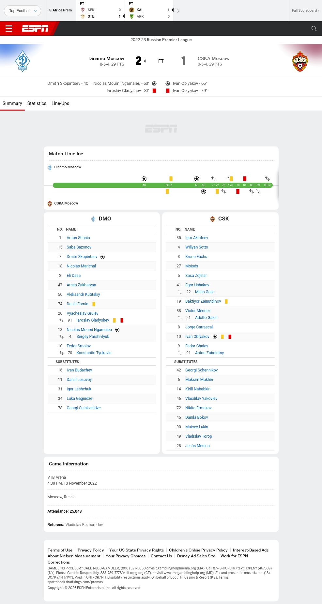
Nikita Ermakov (198, 408)
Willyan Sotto (196, 247)
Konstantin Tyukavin (94, 353)
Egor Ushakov (197, 285)
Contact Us (161, 555)
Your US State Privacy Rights (136, 550)
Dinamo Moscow (67, 167)
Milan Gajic (204, 292)
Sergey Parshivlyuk (93, 336)
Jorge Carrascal (199, 327)
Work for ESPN (234, 555)
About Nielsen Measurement (74, 555)
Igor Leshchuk (79, 389)
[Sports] (22, 11)
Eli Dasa (74, 275)
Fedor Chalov (196, 346)
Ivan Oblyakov (197, 336)
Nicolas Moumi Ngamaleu (89, 329)
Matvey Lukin (196, 427)
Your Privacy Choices (126, 555)
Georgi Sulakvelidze (84, 408)
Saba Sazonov (79, 247)
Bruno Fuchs (196, 256)
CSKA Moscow (66, 203)
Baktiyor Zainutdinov (203, 301)
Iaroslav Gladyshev (93, 320)
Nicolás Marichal (81, 266)
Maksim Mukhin (199, 379)
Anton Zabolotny (209, 353)
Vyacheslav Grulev (83, 313)
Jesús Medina (197, 446)
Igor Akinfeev (196, 237)
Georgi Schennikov (201, 370)
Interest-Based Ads (250, 550)
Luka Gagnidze (79, 398)
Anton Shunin (78, 237)
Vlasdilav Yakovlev (201, 398)
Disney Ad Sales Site (196, 555)
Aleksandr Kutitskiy (83, 294)
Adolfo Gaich (206, 317)
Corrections (59, 562)
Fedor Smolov (79, 346)
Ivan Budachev (79, 370)
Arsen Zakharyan (81, 285)
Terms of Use (60, 550)
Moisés (191, 266)
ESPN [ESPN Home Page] (35, 28)
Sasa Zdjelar (196, 275)
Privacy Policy (91, 550)
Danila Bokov (196, 417)
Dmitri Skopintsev (82, 256)
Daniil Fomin (77, 304)
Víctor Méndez (197, 311)
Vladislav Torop (198, 436)
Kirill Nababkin (197, 389)
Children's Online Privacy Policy (198, 550)
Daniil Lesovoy (79, 379)
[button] (314, 28)
